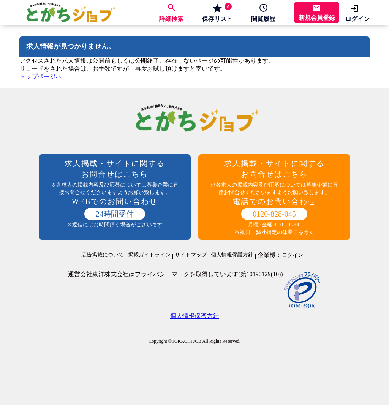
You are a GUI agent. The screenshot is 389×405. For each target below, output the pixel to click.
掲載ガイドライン (149, 255)
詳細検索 (171, 19)
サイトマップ (191, 255)
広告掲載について (102, 255)
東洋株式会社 (110, 274)
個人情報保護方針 (232, 255)
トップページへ (40, 76)
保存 (217, 12)
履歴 (263, 19)
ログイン (357, 19)
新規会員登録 (317, 17)
